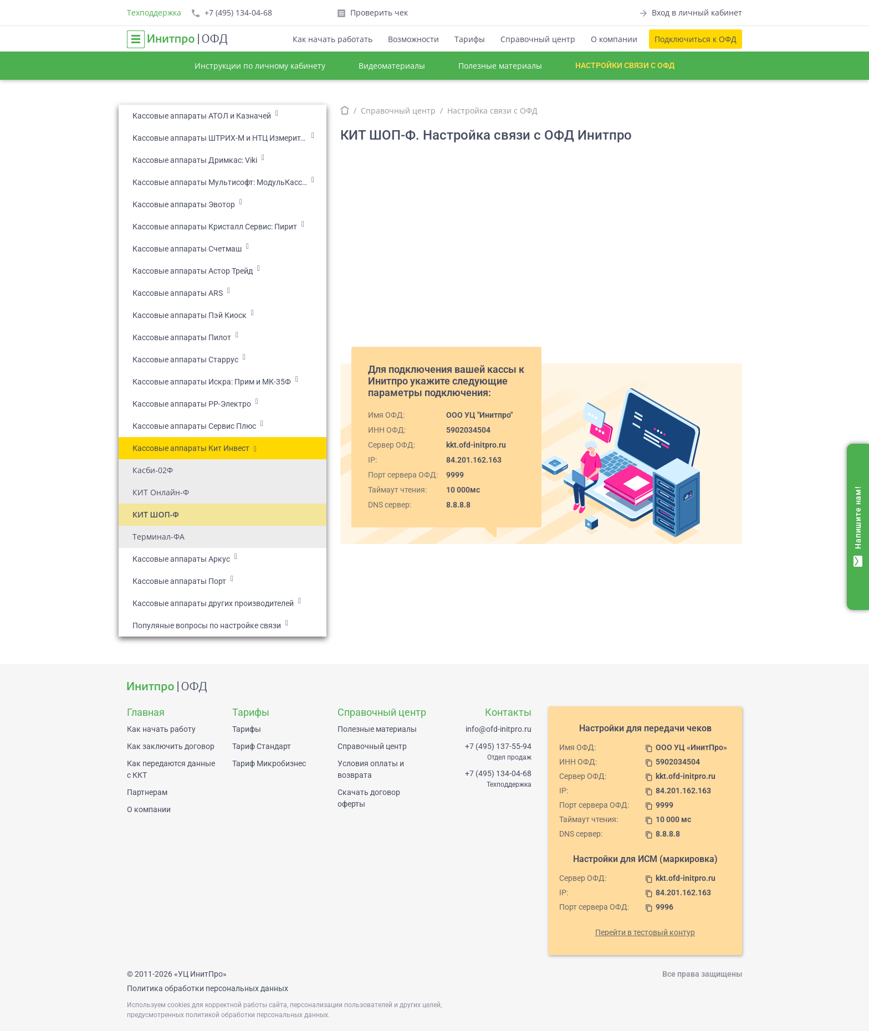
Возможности (413, 39)
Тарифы (469, 39)
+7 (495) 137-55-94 (498, 746)
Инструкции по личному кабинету (260, 65)
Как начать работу (161, 729)
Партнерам (147, 792)
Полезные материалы (500, 65)
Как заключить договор (170, 746)
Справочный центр (537, 39)
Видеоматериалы (392, 65)
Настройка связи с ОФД (492, 110)
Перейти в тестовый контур (645, 932)
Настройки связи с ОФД (624, 65)
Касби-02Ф (152, 470)
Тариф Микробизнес (269, 763)
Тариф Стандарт (261, 746)
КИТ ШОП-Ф (155, 514)
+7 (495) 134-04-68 (498, 773)
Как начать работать (332, 39)
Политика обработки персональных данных (207, 988)
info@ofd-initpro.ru (498, 729)
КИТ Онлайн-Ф (160, 492)
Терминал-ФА (158, 536)
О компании (614, 39)
